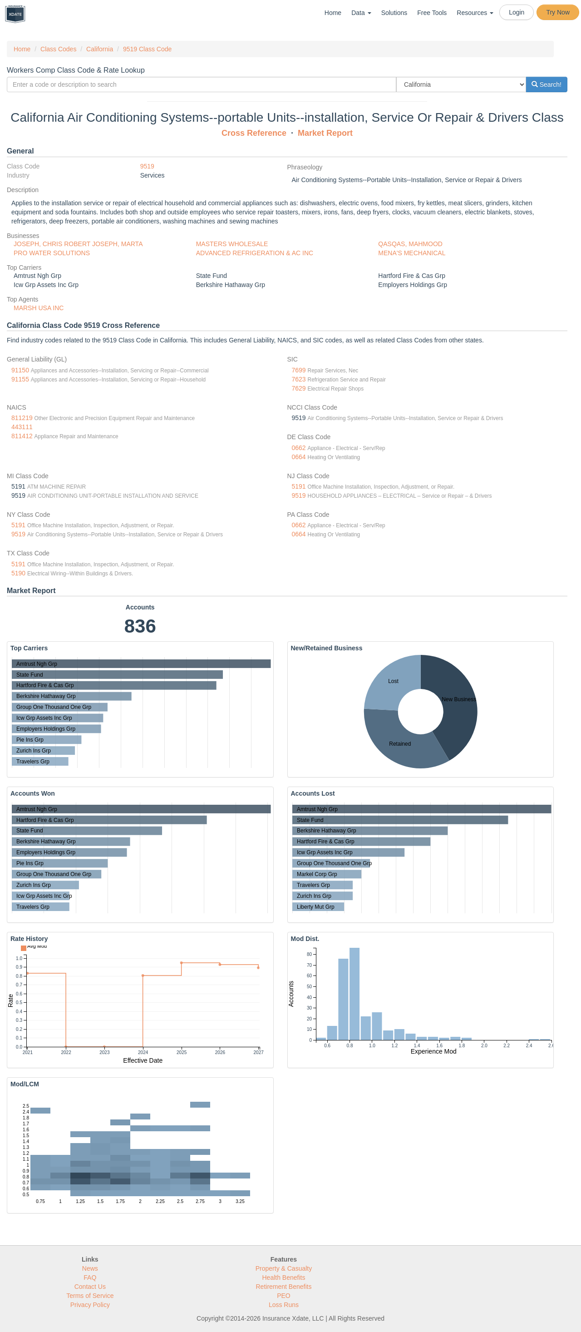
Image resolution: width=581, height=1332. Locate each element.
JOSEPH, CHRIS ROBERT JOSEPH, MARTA (78, 244)
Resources (475, 12)
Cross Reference (254, 133)
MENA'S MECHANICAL (411, 253)
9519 (147, 166)
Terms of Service (89, 1295)
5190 (18, 573)
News (90, 1268)
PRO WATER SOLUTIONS (52, 253)
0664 (299, 457)
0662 (299, 447)
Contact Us (90, 1286)
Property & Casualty (284, 1268)
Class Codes (58, 49)
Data (361, 12)
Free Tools (432, 12)
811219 (22, 417)
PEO (283, 1295)
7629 (299, 388)
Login (516, 12)
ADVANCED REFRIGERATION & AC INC (255, 253)
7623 (299, 379)
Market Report (325, 133)
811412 (22, 436)
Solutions (394, 12)
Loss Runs (284, 1304)
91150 (20, 370)
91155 (20, 379)
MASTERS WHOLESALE (232, 244)
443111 (22, 427)
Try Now (558, 12)
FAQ (90, 1277)
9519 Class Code (147, 49)
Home (333, 12)
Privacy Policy (90, 1304)
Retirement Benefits (284, 1286)
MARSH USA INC (39, 308)
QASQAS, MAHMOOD (410, 244)
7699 (299, 370)
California (99, 49)
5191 (299, 486)
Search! (546, 84)
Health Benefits (283, 1277)
